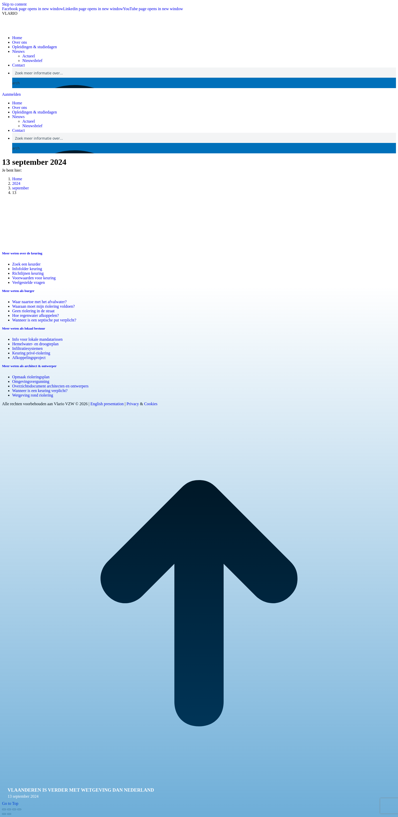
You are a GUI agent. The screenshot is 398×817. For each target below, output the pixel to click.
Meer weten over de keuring (22, 253)
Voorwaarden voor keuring (34, 278)
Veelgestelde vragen (28, 282)
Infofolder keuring (27, 269)
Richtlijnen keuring (28, 273)
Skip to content (14, 4)
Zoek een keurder (26, 264)
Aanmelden (11, 94)
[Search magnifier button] (17, 83)
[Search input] (204, 72)
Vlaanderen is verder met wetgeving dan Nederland (81, 790)
